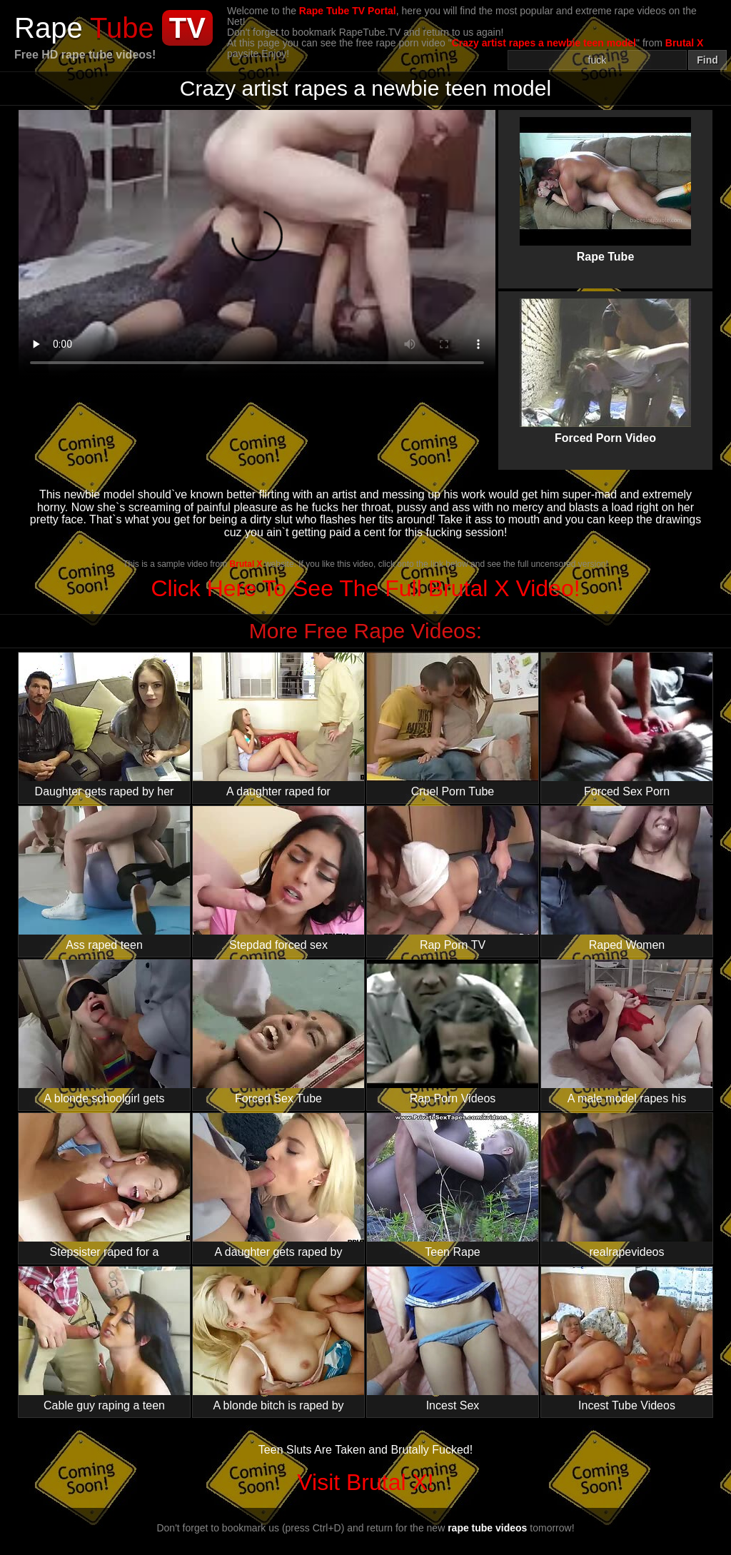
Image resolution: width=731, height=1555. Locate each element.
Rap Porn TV (452, 878)
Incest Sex (452, 1339)
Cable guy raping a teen (104, 1339)
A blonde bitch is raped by (278, 1339)
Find (707, 60)
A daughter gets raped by (278, 1185)
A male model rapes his (626, 1032)
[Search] (597, 60)
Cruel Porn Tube (452, 725)
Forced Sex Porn (626, 725)
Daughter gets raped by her (104, 725)
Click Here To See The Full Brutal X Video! (365, 588)
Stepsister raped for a (104, 1185)
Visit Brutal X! (365, 1482)
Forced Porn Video (605, 359)
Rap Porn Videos (452, 1032)
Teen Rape (452, 1185)
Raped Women (626, 878)
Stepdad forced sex (278, 878)
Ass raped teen (104, 878)
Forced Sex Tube (278, 1032)
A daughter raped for (278, 725)
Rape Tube (605, 177)
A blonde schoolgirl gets (104, 1032)
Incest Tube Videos (626, 1339)
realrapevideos (626, 1185)
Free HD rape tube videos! (85, 55)
